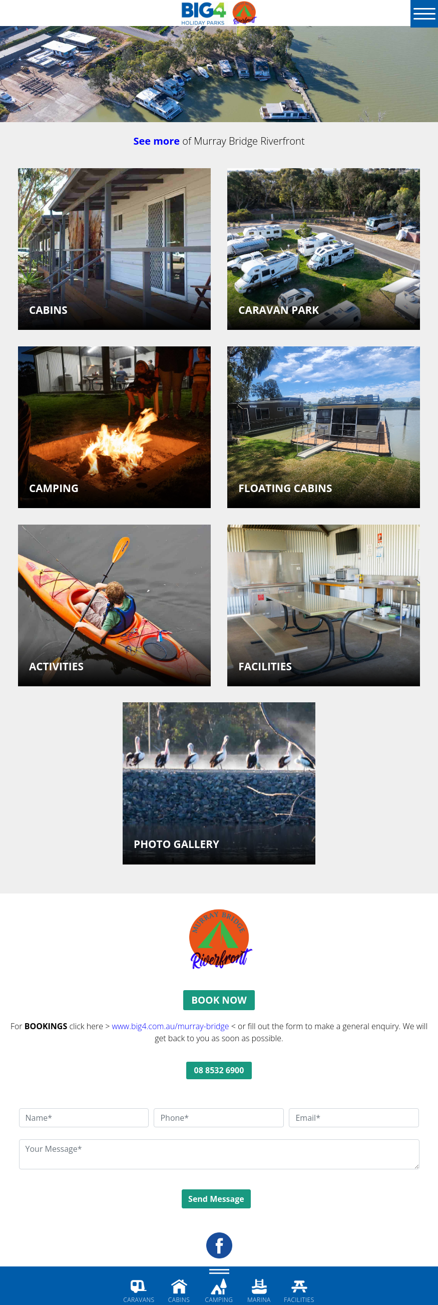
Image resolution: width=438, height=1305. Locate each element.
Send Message (216, 1152)
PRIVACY (226, 1232)
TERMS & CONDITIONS (183, 1232)
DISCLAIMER (257, 1232)
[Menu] (424, 14)
